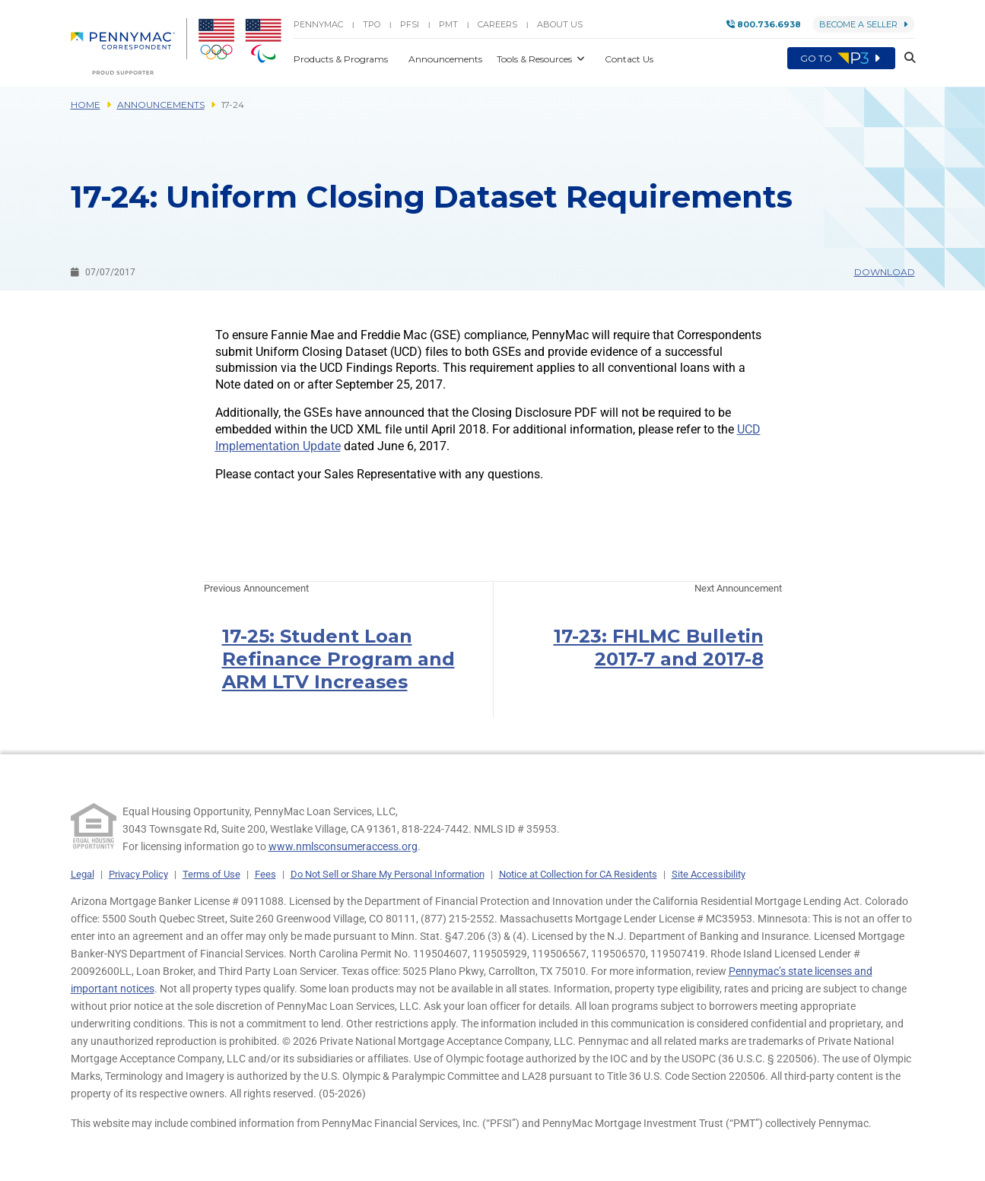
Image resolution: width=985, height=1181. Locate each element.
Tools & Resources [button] (535, 59)
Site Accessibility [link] (708, 874)
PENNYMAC (318, 24)
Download (884, 272)
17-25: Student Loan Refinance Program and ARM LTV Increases (338, 659)
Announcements (161, 104)
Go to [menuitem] (841, 58)
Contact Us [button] (629, 59)
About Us (560, 24)
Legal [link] (82, 874)
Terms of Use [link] (211, 874)
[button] (905, 58)
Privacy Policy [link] (138, 874)
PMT (448, 24)
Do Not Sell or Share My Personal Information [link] (388, 874)
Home (85, 104)
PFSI (409, 24)
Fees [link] (265, 874)
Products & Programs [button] (342, 59)
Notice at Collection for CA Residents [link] (578, 874)
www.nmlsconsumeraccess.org (343, 846)
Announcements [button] (446, 59)
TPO (371, 24)
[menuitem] (129, 46)
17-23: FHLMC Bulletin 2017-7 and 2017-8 (659, 647)
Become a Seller (863, 24)
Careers (497, 24)
